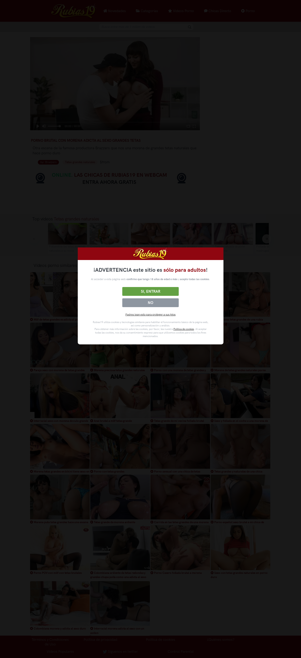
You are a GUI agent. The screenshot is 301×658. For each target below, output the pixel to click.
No (150, 302)
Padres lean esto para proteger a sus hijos (150, 314)
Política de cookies (183, 329)
